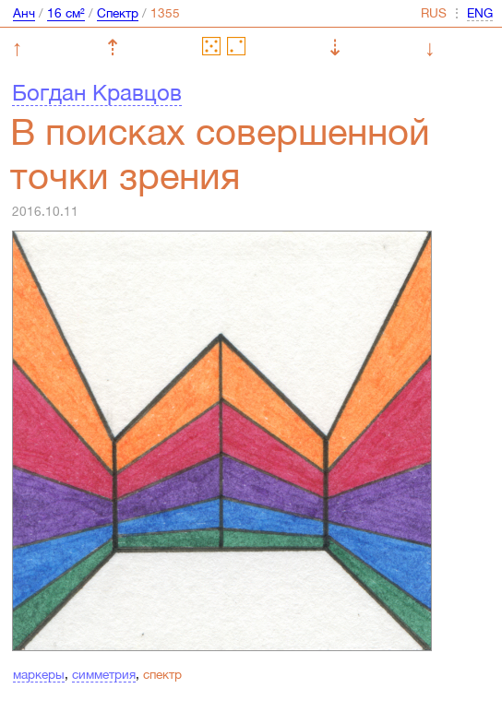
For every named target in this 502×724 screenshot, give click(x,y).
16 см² (66, 13)
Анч (24, 13)
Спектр (117, 13)
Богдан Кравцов (97, 92)
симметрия (104, 674)
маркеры (39, 674)
